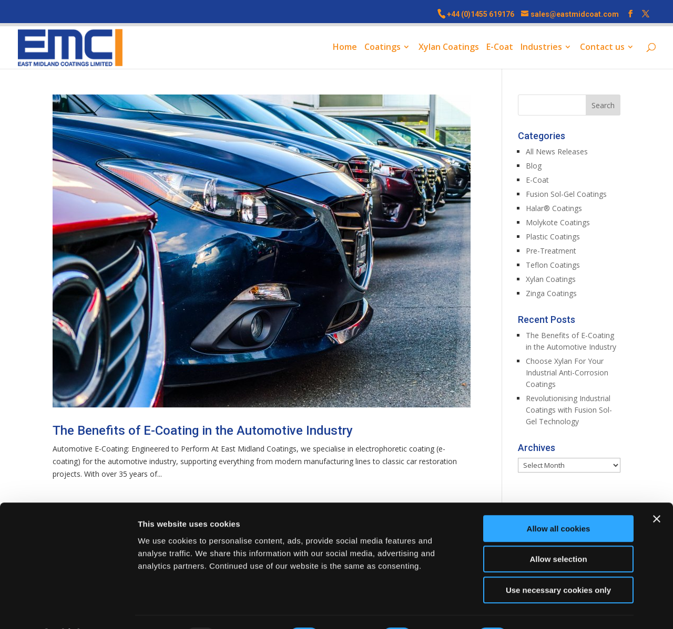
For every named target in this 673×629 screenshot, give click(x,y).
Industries (541, 48)
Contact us (602, 48)
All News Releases (557, 151)
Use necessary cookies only (558, 562)
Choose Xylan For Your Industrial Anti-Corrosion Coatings (567, 372)
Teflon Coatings (553, 265)
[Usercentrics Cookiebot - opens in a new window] (68, 608)
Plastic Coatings (553, 237)
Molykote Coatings (558, 222)
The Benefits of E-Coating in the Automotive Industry (203, 430)
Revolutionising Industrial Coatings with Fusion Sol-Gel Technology (569, 409)
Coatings (382, 48)
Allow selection (558, 531)
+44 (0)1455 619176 (480, 14)
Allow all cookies (558, 500)
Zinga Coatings (551, 293)
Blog (534, 166)
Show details (551, 608)
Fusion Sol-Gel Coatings (566, 194)
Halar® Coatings (554, 208)
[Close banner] (656, 491)
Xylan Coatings (449, 48)
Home (345, 48)
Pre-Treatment (551, 251)
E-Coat (499, 48)
